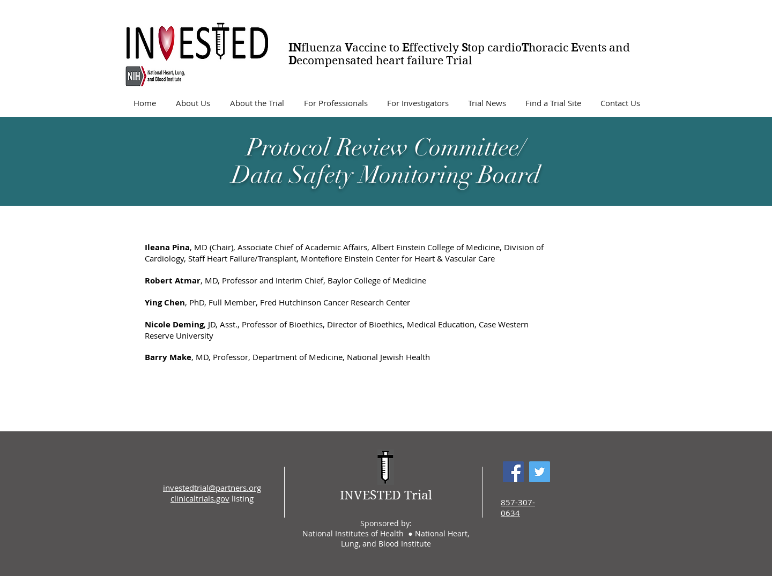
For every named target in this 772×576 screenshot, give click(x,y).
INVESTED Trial (386, 495)
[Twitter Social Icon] (539, 471)
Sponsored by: (386, 523)
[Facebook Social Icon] (513, 471)
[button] (193, 103)
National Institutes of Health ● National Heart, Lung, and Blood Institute (385, 538)
